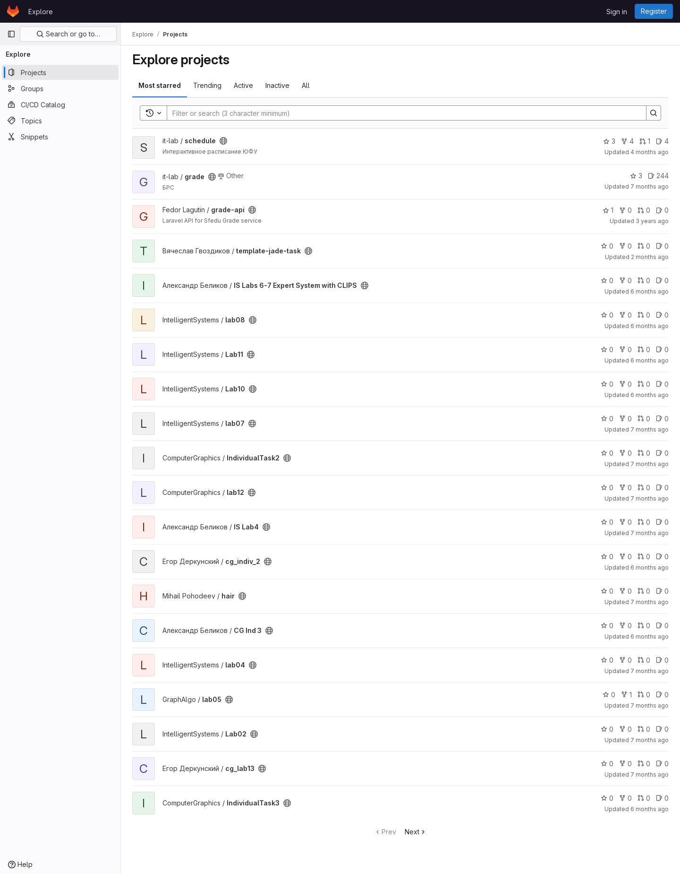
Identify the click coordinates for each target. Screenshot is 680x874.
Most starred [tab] (159, 85)
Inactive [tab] (277, 85)
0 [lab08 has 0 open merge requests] (644, 315)
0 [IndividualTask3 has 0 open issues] (662, 798)
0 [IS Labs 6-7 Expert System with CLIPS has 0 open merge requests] (644, 281)
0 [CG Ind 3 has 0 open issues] (662, 626)
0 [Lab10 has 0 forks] (625, 384)
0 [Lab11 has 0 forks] (625, 350)
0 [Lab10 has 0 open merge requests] (644, 384)
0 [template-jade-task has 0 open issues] (662, 246)
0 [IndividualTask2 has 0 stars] (607, 453)
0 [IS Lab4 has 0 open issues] (662, 522)
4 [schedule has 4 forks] (627, 141)
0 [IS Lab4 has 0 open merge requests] (644, 522)
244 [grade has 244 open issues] (658, 176)
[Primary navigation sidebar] (11, 34)
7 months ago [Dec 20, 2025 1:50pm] (649, 429)
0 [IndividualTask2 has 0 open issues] (662, 453)
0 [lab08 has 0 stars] (607, 315)
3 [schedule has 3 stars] (609, 141)
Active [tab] (243, 85)
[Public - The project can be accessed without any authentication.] (223, 141)
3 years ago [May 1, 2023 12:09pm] (652, 221)
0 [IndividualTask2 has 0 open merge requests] (644, 453)
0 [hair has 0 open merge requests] (644, 591)
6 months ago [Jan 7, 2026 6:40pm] (649, 360)
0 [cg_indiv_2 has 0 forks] (625, 557)
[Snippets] (60, 136)
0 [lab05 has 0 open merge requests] (644, 695)
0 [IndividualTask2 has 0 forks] (625, 453)
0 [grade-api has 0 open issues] (662, 210)
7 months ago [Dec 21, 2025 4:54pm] (649, 463)
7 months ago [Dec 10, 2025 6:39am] (649, 774)
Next (416, 832)
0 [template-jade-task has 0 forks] (625, 246)
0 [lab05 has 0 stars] (609, 695)
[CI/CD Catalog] (60, 104)
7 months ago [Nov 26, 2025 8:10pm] (649, 705)
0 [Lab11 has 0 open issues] (662, 350)
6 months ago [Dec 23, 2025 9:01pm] (649, 809)
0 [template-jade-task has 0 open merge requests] (644, 246)
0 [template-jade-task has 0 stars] (607, 246)
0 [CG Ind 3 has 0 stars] (607, 626)
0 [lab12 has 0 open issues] (662, 488)
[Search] (401, 113)
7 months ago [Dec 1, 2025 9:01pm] (649, 533)
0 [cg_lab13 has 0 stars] (607, 764)
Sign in (616, 12)
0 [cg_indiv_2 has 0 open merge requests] (644, 557)
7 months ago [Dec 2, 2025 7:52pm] (649, 498)
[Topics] (60, 120)
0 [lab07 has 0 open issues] (662, 419)
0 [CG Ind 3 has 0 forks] (625, 626)
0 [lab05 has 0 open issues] (662, 695)
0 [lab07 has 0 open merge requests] (644, 419)
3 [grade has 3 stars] (636, 176)
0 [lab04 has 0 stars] (607, 660)
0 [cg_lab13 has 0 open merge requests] (644, 764)
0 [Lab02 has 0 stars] (607, 729)
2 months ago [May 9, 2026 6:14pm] (650, 256)
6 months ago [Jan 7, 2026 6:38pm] (649, 394)
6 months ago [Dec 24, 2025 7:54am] (649, 567)
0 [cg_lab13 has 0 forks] (625, 764)
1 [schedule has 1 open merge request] (644, 141)
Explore (40, 12)
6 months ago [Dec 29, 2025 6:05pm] (649, 291)
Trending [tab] (207, 85)
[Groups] (60, 88)
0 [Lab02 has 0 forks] (625, 729)
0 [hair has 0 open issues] (662, 591)
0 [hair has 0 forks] (625, 591)
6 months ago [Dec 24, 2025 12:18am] (649, 636)
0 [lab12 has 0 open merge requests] (644, 488)
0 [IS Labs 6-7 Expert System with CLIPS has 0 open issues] (662, 281)
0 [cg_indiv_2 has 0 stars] (607, 557)
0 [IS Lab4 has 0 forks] (625, 522)
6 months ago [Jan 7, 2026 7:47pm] (649, 325)
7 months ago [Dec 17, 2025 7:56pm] (649, 602)
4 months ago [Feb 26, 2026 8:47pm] (649, 152)
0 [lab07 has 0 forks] (625, 419)
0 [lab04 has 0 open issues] (662, 660)
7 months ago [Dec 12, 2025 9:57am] (649, 186)
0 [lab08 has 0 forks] (625, 315)
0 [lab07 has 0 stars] (607, 419)
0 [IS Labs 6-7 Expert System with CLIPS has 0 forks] (625, 281)
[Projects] (60, 72)
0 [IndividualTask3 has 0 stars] (607, 798)
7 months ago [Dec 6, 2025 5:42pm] (649, 740)
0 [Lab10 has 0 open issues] (662, 384)
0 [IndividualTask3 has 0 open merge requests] (644, 798)
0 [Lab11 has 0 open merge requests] (644, 350)
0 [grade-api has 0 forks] (625, 210)
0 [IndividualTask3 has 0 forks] (625, 798)
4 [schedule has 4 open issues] (662, 141)
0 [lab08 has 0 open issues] (662, 315)
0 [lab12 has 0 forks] (625, 488)
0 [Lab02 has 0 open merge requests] (644, 729)
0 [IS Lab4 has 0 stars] (607, 522)
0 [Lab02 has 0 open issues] (662, 729)
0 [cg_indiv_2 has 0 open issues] (662, 557)
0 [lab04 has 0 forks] (625, 660)
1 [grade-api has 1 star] (608, 210)
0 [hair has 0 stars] (607, 591)
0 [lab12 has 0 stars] (607, 488)
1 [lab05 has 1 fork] (626, 695)
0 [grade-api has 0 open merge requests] (644, 210)
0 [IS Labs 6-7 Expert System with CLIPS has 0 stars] (607, 281)
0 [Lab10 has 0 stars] (607, 384)
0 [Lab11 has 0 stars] (607, 350)
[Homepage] (13, 11)
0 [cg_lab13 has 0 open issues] (662, 764)
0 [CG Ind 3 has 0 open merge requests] (644, 626)
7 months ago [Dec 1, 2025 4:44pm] (649, 671)
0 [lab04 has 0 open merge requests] (644, 660)
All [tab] (306, 85)
